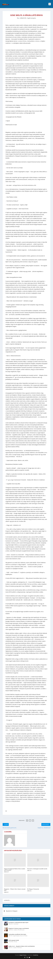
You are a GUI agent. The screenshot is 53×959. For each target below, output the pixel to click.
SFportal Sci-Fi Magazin (11, 911)
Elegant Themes (22, 955)
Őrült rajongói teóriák (13, 940)
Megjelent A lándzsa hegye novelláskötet (18, 928)
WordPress (35, 955)
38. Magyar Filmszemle (33, 889)
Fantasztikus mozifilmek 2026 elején (17, 934)
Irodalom (15, 929)
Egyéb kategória (31, 18)
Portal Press (19, 947)
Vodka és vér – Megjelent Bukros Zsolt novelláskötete (21, 946)
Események (16, 923)
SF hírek (15, 941)
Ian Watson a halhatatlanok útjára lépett (18, 922)
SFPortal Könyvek (21, 929)
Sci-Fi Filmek (24, 935)
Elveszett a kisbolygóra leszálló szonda (37, 868)
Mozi (21, 935)
